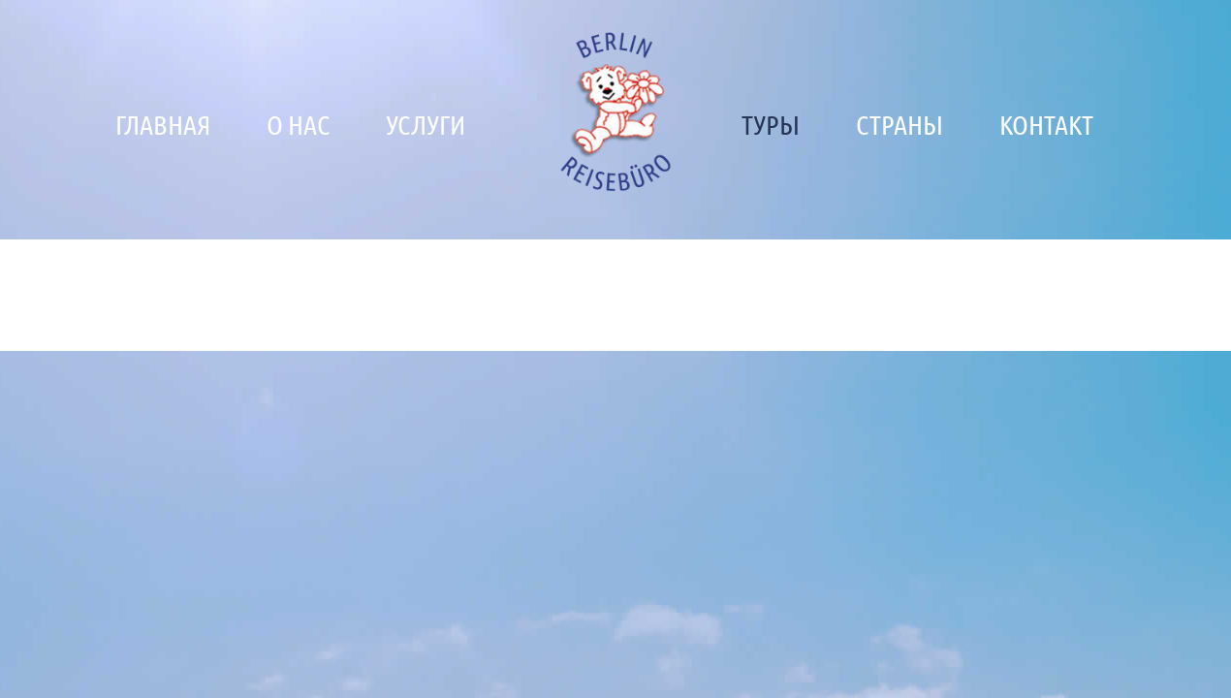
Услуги (425, 124)
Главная (162, 124)
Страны (899, 124)
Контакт (1046, 124)
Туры (771, 124)
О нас (298, 124)
